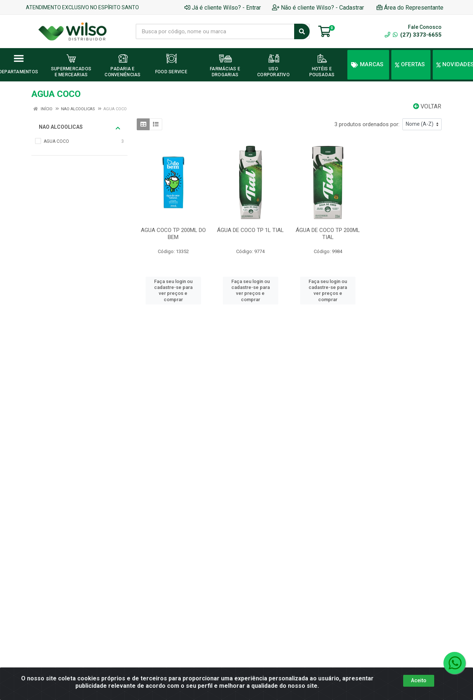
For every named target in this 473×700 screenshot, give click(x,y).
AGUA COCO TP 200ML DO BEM (173, 233)
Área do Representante (410, 7)
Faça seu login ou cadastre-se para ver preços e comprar (173, 290)
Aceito (418, 680)
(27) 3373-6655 (417, 34)
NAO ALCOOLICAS (79, 127)
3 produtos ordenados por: (366, 124)
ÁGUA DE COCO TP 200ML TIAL (328, 233)
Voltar (427, 106)
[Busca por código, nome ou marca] (215, 31)
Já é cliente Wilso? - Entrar (222, 7)
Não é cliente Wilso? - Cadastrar (318, 7)
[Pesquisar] (302, 31)
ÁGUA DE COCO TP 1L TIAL (250, 230)
